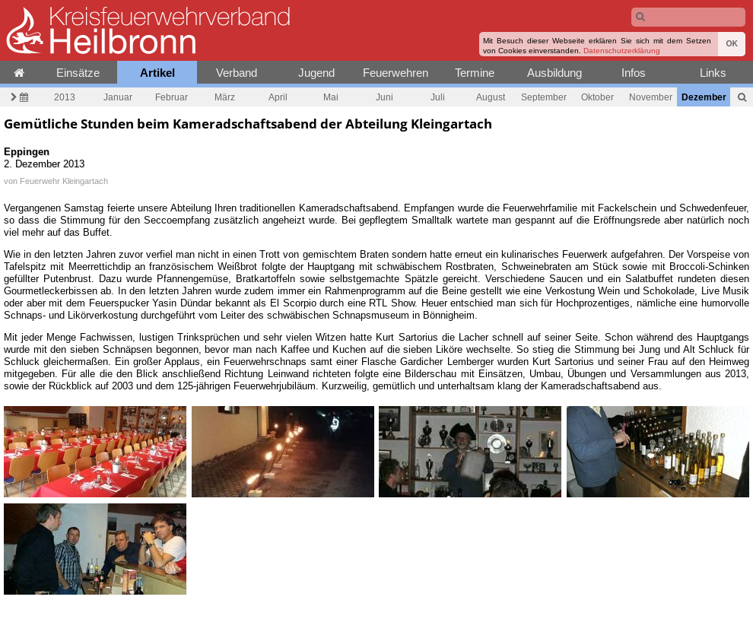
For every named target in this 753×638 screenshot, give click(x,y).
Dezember (704, 97)
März (224, 97)
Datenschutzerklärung (621, 51)
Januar (117, 97)
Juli (438, 97)
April (278, 97)
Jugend (316, 72)
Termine (474, 72)
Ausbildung (554, 72)
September (544, 97)
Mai (330, 97)
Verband (236, 72)
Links (713, 72)
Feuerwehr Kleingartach (64, 181)
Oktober (597, 97)
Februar (171, 97)
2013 (64, 97)
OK (732, 44)
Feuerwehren (395, 72)
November (650, 97)
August (490, 97)
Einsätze (78, 72)
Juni (384, 97)
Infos (633, 72)
